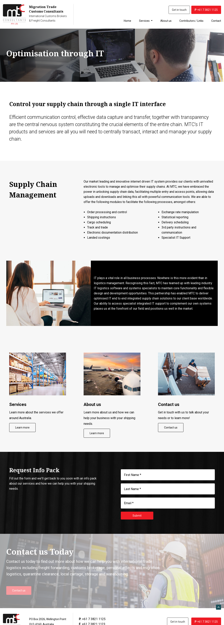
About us (166, 20)
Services (144, 20)
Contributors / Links (191, 20)
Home (127, 20)
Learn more (22, 427)
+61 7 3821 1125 (206, 9)
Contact (216, 20)
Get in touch (179, 9)
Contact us (170, 427)
